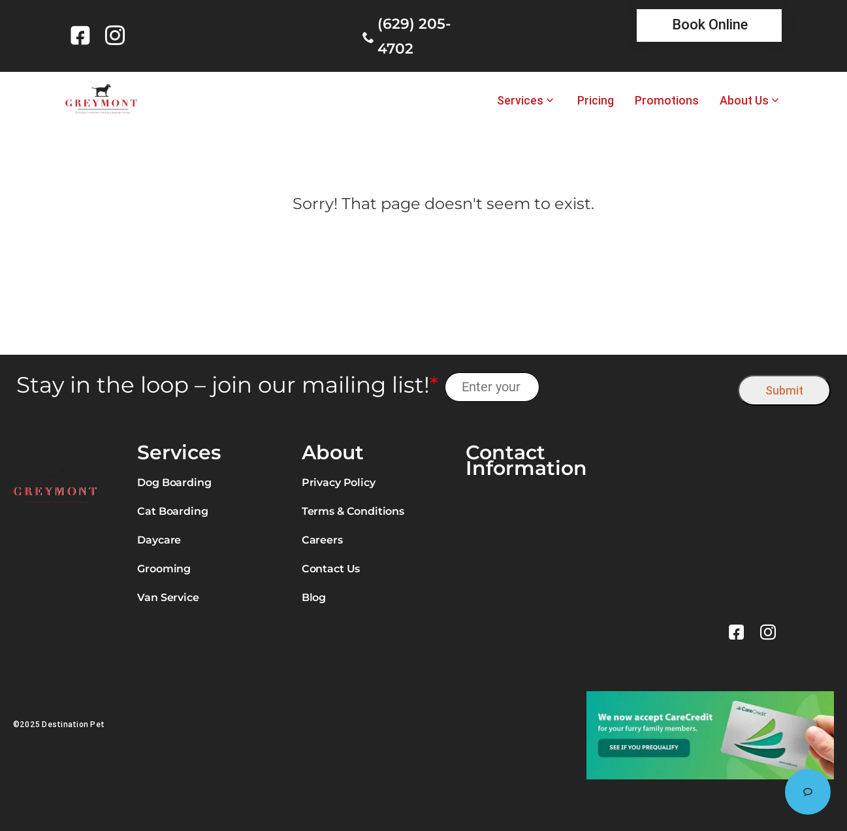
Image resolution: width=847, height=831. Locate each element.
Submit (784, 390)
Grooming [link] (164, 568)
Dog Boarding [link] (174, 482)
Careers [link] (322, 540)
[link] (82, 35)
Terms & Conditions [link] (353, 511)
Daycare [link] (159, 540)
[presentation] (639, 387)
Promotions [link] (667, 100)
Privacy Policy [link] (339, 482)
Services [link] (520, 100)
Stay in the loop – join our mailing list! (227, 385)
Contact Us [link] (331, 568)
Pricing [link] (595, 100)
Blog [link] (314, 597)
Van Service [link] (168, 597)
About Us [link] (744, 100)
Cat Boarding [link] (172, 511)
